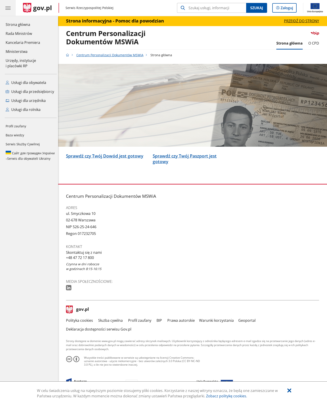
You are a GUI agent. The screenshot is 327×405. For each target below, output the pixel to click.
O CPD (314, 43)
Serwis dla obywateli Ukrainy (30, 156)
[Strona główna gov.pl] (37, 8)
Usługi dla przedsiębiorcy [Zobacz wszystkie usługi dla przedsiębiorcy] (30, 91)
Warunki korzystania (217, 320)
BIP (160, 320)
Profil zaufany (16, 126)
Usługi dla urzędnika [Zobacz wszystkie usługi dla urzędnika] (26, 100)
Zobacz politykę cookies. (226, 396)
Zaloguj (288, 9)
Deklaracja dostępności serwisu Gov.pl (99, 329)
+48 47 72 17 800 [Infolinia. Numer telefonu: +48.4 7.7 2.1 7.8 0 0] (81, 257)
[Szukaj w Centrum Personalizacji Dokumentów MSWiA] (211, 8)
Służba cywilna (112, 320)
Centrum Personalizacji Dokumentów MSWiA (107, 37)
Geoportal (248, 320)
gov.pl (78, 310)
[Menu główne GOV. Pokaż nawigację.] (8, 8)
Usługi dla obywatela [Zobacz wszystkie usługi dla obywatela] (26, 82)
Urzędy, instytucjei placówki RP (21, 63)
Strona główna (23, 24)
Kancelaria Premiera (23, 42)
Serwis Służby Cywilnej (23, 144)
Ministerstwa (16, 51)
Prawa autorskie (182, 320)
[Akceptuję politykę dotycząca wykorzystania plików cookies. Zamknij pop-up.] (289, 390)
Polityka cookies (80, 320)
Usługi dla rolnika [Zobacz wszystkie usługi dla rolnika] (23, 109)
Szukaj (256, 7)
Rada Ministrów (19, 33)
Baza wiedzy (15, 135)
